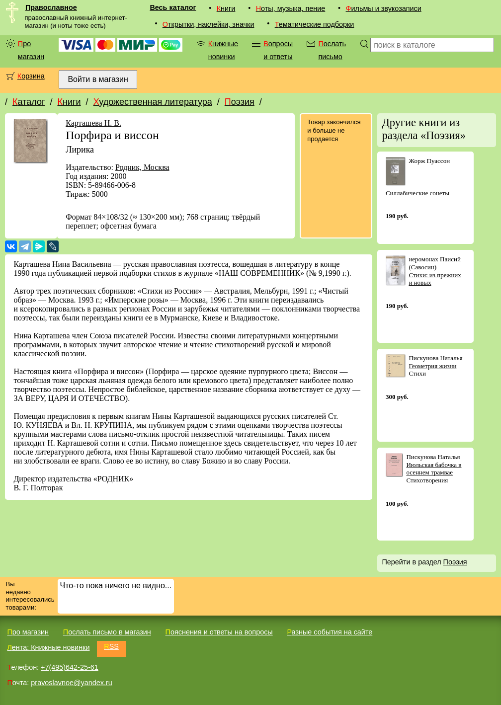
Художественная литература (152, 102)
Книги (226, 8)
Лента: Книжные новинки (48, 647)
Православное (51, 7)
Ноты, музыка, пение (291, 8)
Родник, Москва (142, 167)
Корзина (31, 76)
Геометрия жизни (432, 366)
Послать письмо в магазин (107, 632)
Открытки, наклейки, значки (208, 24)
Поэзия (239, 102)
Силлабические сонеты (417, 193)
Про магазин (31, 50)
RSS (111, 646)
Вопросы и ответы (278, 50)
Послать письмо (332, 50)
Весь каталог (173, 7)
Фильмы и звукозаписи (383, 8)
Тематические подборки (314, 24)
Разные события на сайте (329, 632)
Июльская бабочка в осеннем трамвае (433, 468)
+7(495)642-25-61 (69, 667)
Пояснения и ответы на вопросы (219, 632)
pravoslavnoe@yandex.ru (71, 683)
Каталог (28, 102)
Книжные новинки (223, 50)
